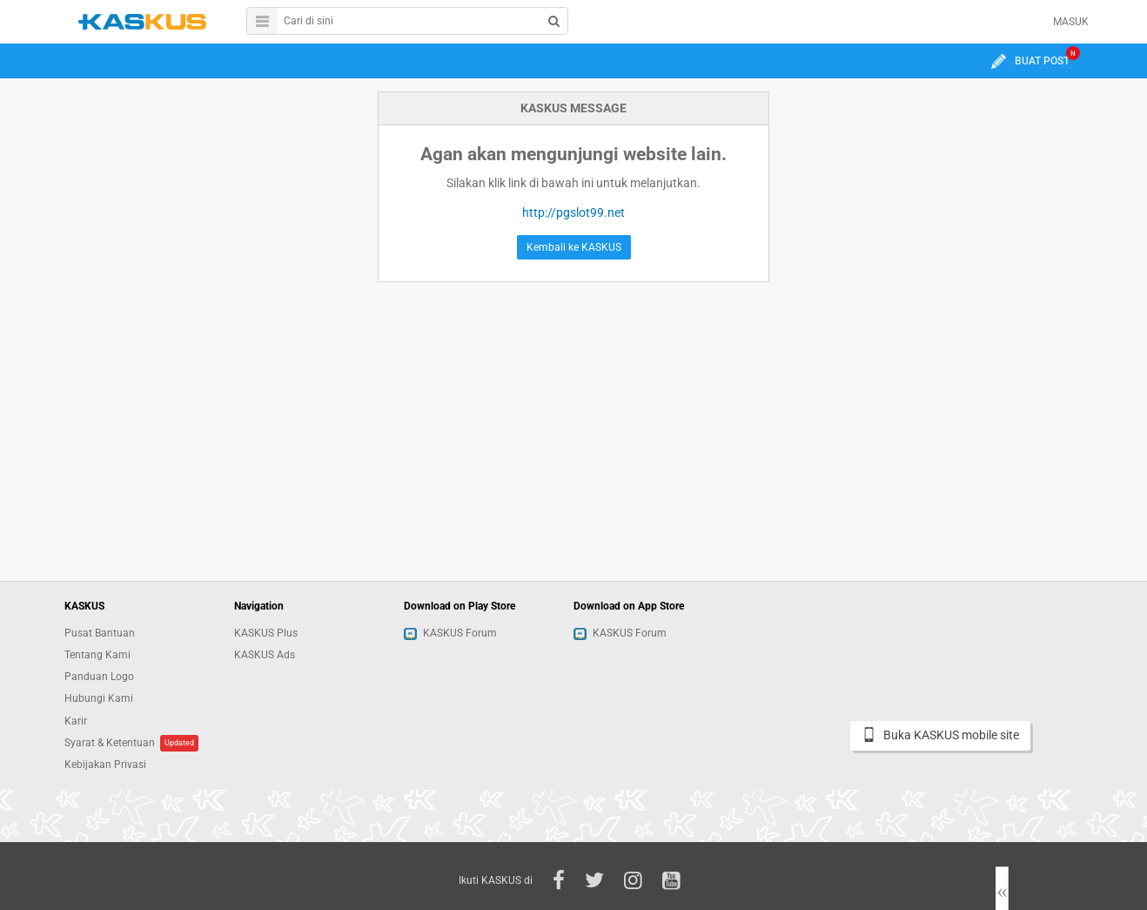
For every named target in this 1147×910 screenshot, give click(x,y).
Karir (75, 721)
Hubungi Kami (98, 698)
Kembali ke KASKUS (574, 247)
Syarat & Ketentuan (109, 743)
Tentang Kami (97, 655)
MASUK (1071, 22)
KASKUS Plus (266, 633)
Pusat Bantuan (99, 633)
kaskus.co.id (142, 21)
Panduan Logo (99, 677)
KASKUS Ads (264, 655)
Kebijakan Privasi (105, 764)
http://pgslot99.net (573, 212)
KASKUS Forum (450, 633)
